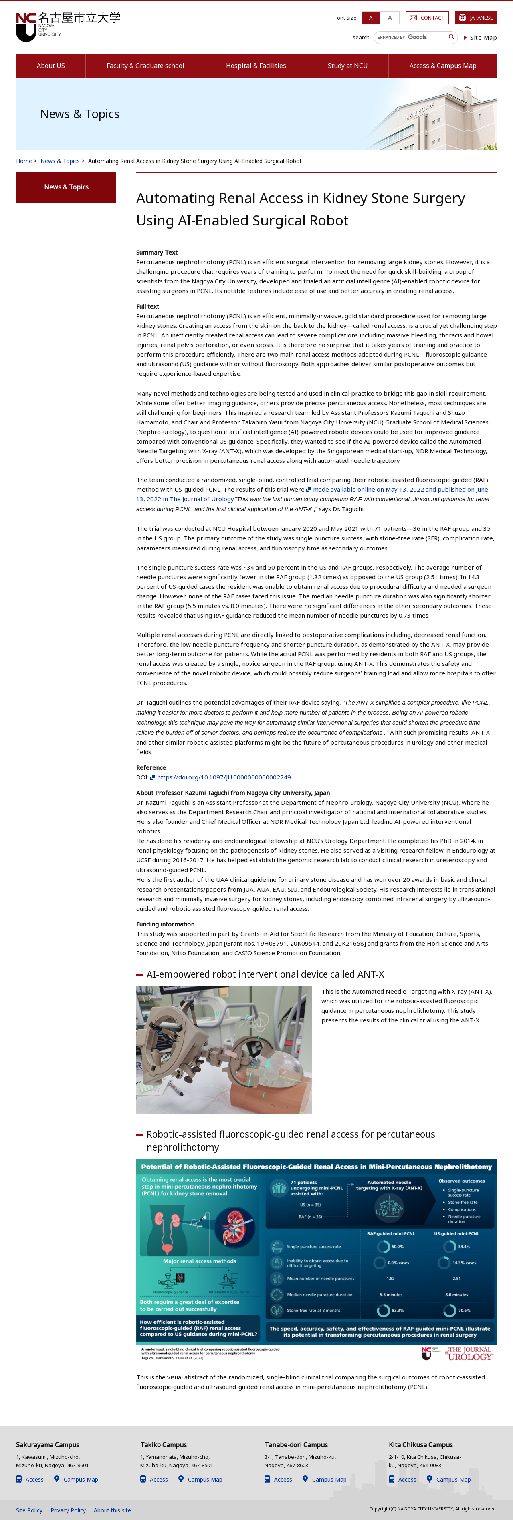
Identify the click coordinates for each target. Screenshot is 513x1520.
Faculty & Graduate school (145, 65)
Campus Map (81, 1479)
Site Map (483, 37)
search (361, 37)
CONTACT (433, 17)
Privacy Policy (68, 1510)
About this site (112, 1510)
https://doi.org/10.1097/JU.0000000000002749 (224, 777)
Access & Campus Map (443, 65)
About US (51, 65)
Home (24, 161)
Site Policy (29, 1510)
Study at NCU (348, 65)
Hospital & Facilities (256, 65)
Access (35, 1479)
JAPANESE (481, 17)
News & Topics (60, 161)
